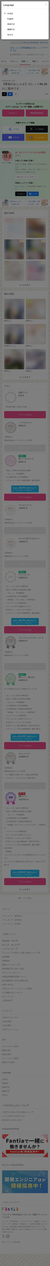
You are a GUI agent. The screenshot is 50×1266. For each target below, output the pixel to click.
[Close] (46, 4)
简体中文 (11, 24)
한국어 (10, 35)
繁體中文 (11, 29)
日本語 (10, 13)
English (10, 19)
